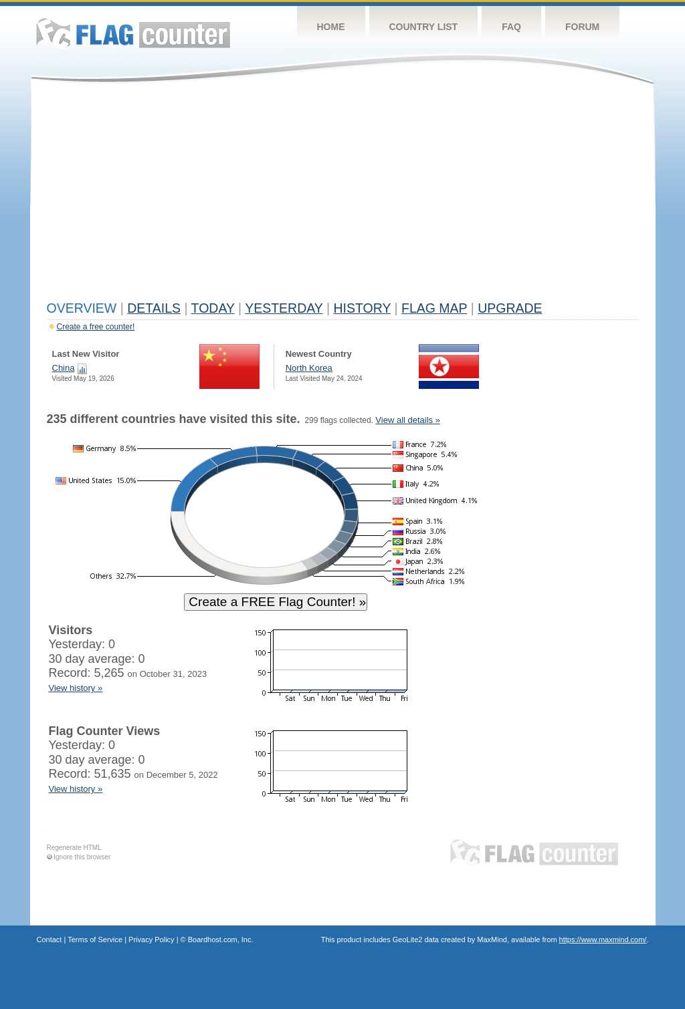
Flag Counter (133, 33)
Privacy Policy (151, 939)
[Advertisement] (343, 195)
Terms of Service (95, 939)
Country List (423, 26)
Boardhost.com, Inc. (221, 939)
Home (331, 26)
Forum (582, 26)
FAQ (511, 26)
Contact (49, 939)
